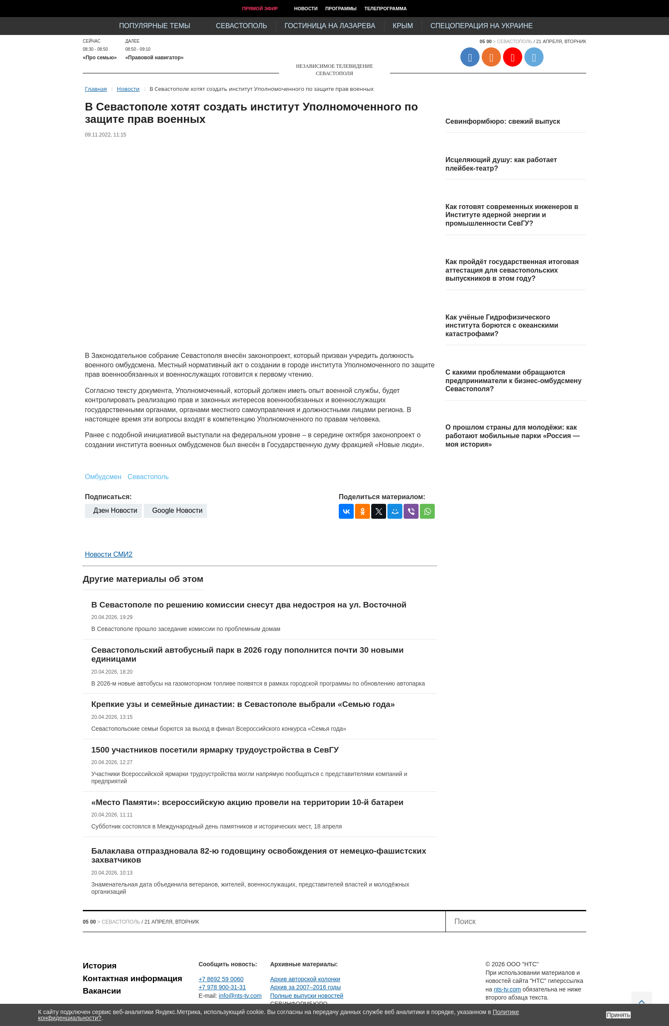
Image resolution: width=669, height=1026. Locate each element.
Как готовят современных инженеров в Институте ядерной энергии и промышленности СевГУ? (512, 215)
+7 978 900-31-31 (222, 987)
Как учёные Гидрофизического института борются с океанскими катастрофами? (501, 325)
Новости (305, 8)
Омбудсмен (103, 476)
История (99, 965)
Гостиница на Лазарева (330, 25)
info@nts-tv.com (240, 995)
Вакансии (102, 990)
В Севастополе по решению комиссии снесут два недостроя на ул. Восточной (249, 604)
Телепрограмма (385, 8)
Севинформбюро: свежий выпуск (502, 121)
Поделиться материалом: (382, 496)
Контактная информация (132, 978)
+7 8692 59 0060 (221, 979)
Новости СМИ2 (108, 554)
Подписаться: (108, 496)
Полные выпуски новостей (306, 995)
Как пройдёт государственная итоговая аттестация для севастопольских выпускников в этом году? (512, 270)
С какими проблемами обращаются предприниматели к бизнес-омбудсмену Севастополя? (513, 380)
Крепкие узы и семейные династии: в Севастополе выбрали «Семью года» (243, 704)
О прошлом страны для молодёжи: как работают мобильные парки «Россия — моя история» (512, 436)
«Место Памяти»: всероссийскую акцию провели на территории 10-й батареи (247, 802)
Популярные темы (154, 25)
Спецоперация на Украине (481, 25)
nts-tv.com (507, 989)
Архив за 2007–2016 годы (305, 987)
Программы (341, 8)
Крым (403, 25)
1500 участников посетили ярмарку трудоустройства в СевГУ (215, 749)
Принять (618, 1014)
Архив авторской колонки (305, 979)
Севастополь (241, 25)
